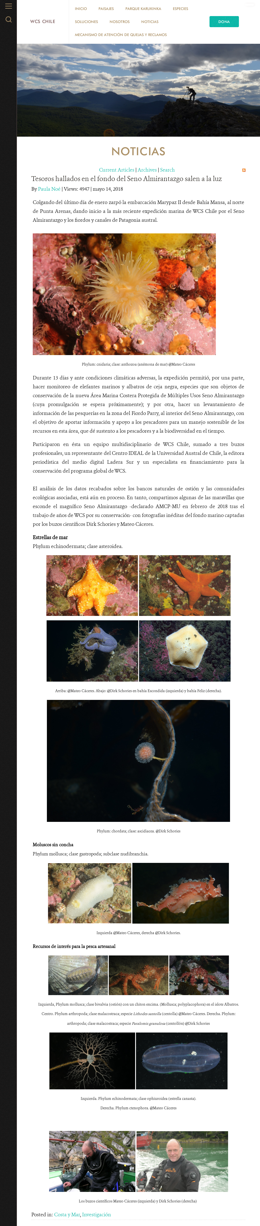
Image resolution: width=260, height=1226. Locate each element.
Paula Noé (50, 189)
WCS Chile (42, 21)
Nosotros (120, 21)
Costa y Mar (67, 1214)
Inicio (81, 8)
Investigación (96, 1214)
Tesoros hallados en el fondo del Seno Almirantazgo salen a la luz (126, 178)
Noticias (149, 21)
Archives (147, 170)
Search (167, 170)
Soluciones (86, 21)
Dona (224, 21)
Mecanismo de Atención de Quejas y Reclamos (121, 34)
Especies (180, 8)
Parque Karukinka (143, 8)
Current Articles (116, 170)
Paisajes (106, 8)
